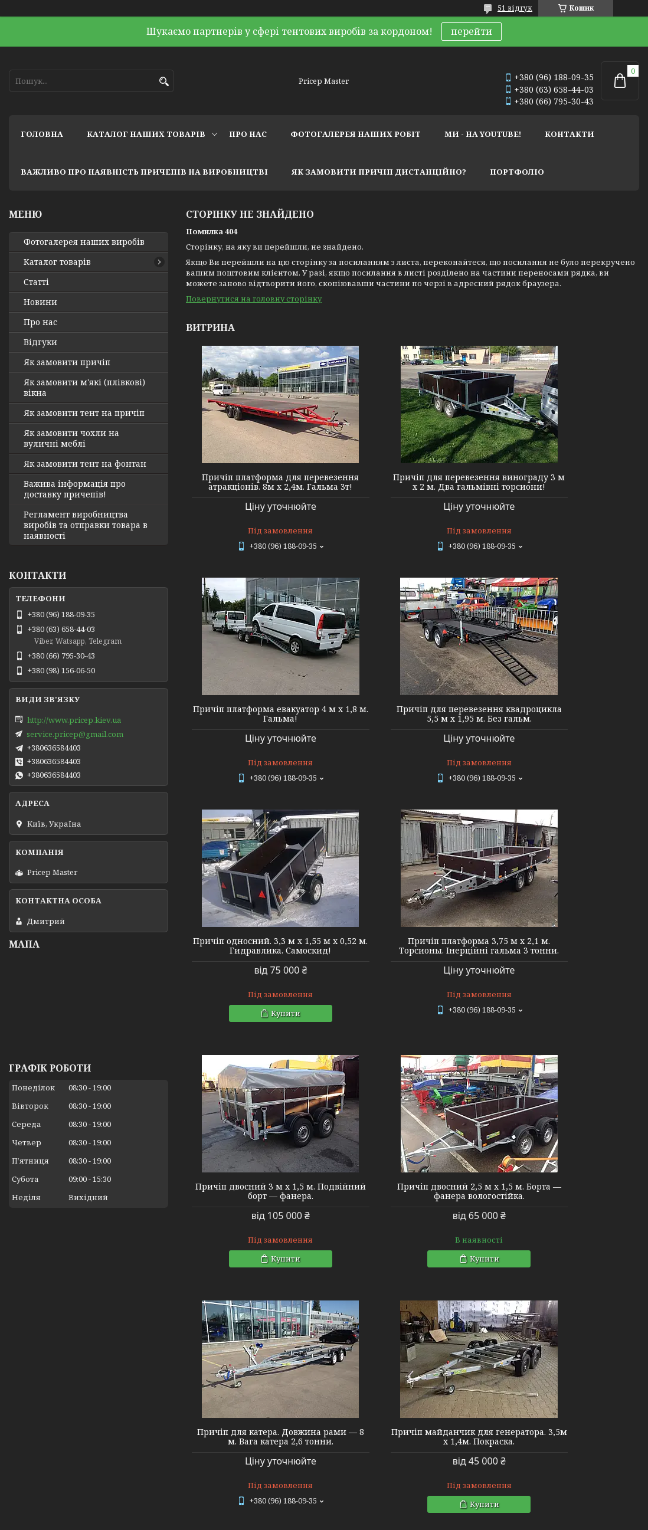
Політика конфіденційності (407, 1518)
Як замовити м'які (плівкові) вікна (84, 387)
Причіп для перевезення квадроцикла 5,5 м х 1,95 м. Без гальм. (258, 728)
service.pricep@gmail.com (75, 734)
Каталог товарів (57, 262)
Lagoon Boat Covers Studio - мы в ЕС (76, 1452)
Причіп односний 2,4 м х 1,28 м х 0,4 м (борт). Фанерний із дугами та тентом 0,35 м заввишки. (412, 1233)
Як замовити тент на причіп (84, 413)
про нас (248, 134)
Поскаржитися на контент (293, 1518)
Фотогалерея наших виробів (84, 242)
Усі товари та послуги (584, 1347)
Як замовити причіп (67, 362)
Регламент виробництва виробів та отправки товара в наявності (86, 525)
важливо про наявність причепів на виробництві (144, 171)
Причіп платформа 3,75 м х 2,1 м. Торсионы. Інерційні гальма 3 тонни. (566, 728)
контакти (569, 134)
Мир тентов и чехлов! (53, 1436)
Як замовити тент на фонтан (85, 463)
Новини (40, 302)
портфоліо (517, 171)
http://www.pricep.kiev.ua (74, 720)
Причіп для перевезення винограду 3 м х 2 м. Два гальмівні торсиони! (412, 487)
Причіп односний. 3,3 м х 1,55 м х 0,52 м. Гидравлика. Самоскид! (412, 728)
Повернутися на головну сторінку (254, 298)
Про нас (40, 322)
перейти (471, 31)
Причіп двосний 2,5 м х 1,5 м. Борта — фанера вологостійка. (412, 978)
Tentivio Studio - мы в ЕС (54, 1468)
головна (42, 134)
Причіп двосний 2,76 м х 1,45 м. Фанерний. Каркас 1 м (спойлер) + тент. (566, 1228)
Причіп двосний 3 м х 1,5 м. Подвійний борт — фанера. (258, 978)
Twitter (182, 1439)
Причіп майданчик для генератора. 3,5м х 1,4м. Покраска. (258, 1228)
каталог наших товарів (146, 134)
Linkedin (185, 1455)
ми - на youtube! (482, 134)
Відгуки (40, 342)
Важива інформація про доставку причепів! (75, 489)
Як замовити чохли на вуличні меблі (71, 438)
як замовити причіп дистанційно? (379, 171)
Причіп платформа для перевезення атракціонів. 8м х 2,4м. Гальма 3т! (258, 487)
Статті (36, 282)
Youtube (184, 1423)
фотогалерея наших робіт (355, 134)
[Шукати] (163, 81)
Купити (418, 800)
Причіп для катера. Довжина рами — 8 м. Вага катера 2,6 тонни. (567, 983)
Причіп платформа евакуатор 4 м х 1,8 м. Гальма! (566, 482)
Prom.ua (389, 1508)
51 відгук (515, 8)
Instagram (187, 1408)
